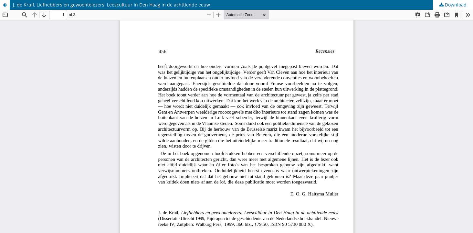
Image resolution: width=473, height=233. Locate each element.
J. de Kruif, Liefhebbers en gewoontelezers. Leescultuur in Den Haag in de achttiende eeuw (111, 5)
